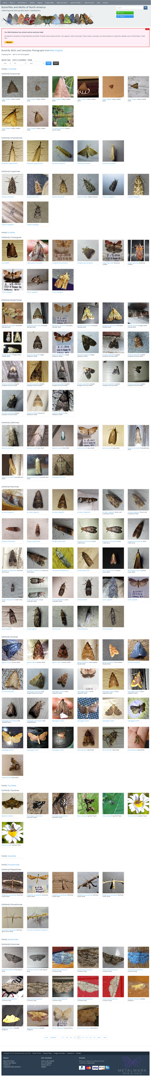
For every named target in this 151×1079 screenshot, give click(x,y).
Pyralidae (11, 232)
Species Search (89, 3)
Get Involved (22, 3)
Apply (48, 63)
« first (46, 1037)
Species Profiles (76, 3)
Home (5, 3)
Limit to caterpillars (19, 60)
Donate (105, 3)
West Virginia (56, 50)
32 (82, 1037)
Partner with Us (46, 1065)
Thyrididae (11, 785)
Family (30, 60)
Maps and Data (62, 3)
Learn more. (91, 1063)
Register (43, 1067)
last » (105, 1037)
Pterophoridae (13, 864)
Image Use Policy (59, 1053)
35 (94, 1037)
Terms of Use (36, 1053)
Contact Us (70, 1053)
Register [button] (121, 16)
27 (63, 1037)
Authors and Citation (9, 1063)
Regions (39, 3)
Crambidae (11, 69)
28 (67, 1037)
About (12, 3)
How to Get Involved (47, 1061)
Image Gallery (49, 3)
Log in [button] (121, 13)
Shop (98, 3)
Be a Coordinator (46, 1063)
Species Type (6, 60)
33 (86, 1037)
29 (71, 1037)
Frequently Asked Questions (12, 1067)
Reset (56, 63)
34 (90, 1037)
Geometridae (12, 939)
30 (75, 1037)
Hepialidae (11, 856)
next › (99, 1037)
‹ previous (53, 1037)
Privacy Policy (47, 1053)
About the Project (8, 1061)
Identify (32, 3)
